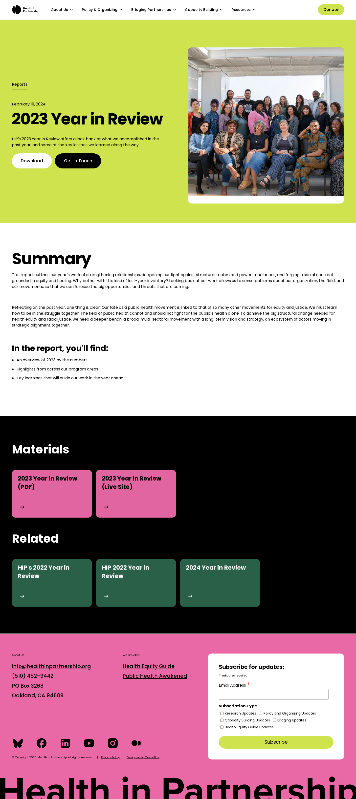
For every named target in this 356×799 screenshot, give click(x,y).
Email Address (234, 684)
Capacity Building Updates (247, 720)
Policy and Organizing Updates (290, 713)
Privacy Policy (110, 757)
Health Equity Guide (149, 666)
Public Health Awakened (155, 675)
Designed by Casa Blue (143, 757)
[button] (62, 10)
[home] (25, 9)
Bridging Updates (291, 720)
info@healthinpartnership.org (51, 666)
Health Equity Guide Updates (249, 727)
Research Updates (240, 713)
